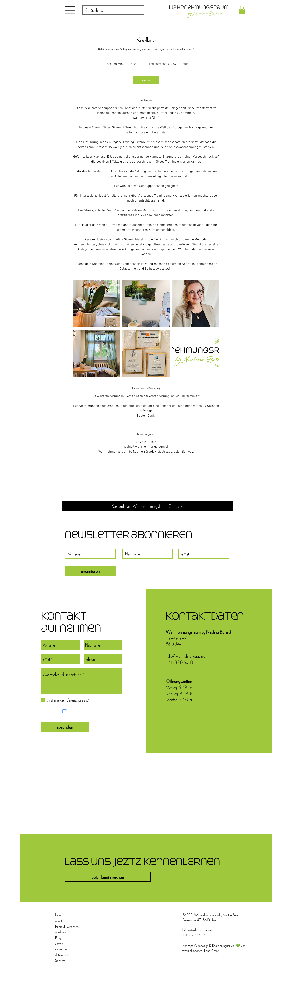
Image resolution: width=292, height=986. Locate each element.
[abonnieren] (90, 571)
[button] (70, 10)
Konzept (187, 945)
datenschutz (62, 954)
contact (59, 943)
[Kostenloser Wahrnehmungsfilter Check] (147, 506)
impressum (61, 949)
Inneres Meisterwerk (64, 926)
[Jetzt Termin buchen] (108, 877)
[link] (146, 80)
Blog (58, 937)
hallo (58, 915)
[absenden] (65, 727)
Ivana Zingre (211, 950)
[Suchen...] (113, 10)
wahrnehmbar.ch (192, 950)
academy (60, 932)
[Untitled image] (96, 303)
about (58, 920)
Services (60, 960)
